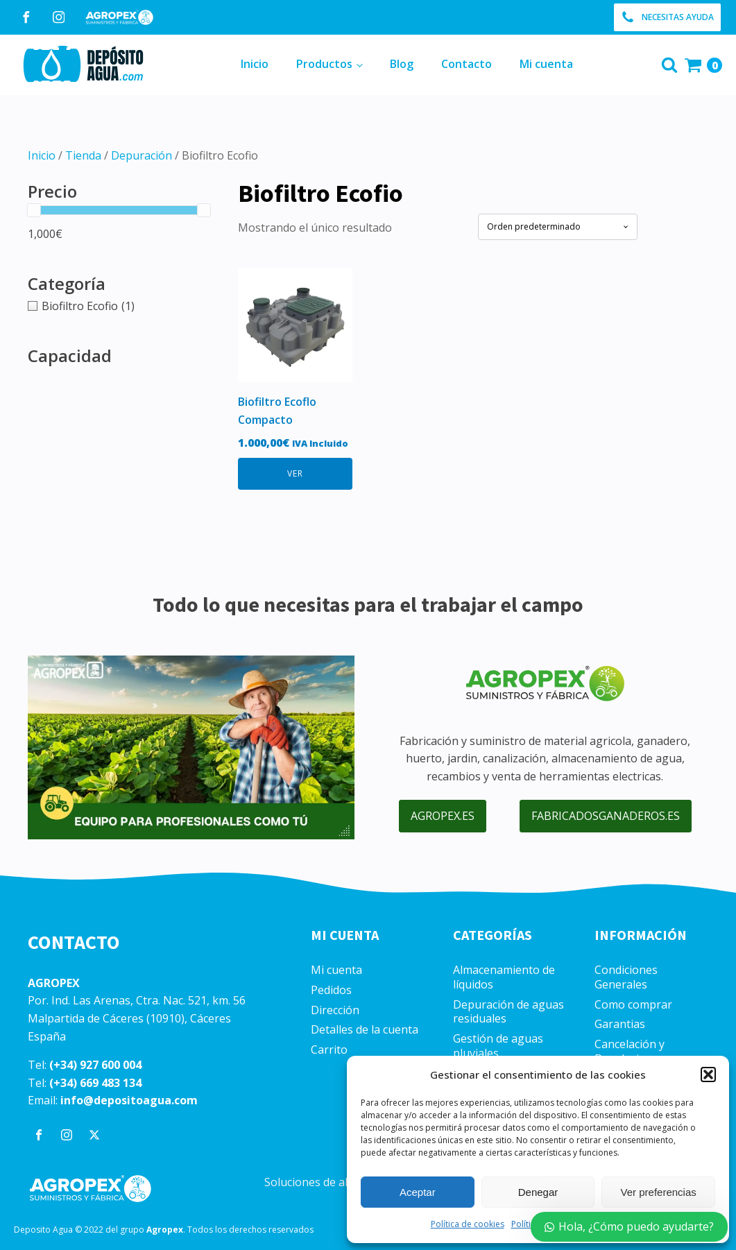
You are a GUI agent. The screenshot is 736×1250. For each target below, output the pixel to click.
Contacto (466, 63)
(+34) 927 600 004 (95, 1064)
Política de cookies (467, 1224)
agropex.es (442, 815)
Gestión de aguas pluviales (498, 1046)
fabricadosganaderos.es (605, 815)
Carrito (329, 1050)
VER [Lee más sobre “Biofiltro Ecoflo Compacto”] (295, 473)
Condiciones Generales (626, 977)
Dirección (335, 1010)
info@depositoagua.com (129, 1100)
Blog (401, 63)
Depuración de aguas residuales (508, 1012)
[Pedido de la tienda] (557, 226)
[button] (708, 1074)
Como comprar (633, 1005)
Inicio (254, 63)
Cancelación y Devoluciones (629, 1051)
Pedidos (331, 990)
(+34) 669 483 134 (95, 1082)
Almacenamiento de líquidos (504, 977)
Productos (324, 63)
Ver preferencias (658, 1192)
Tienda (83, 155)
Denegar (538, 1192)
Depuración (141, 155)
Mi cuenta (546, 63)
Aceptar (418, 1192)
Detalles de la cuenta (364, 1029)
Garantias (619, 1024)
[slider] (34, 210)
